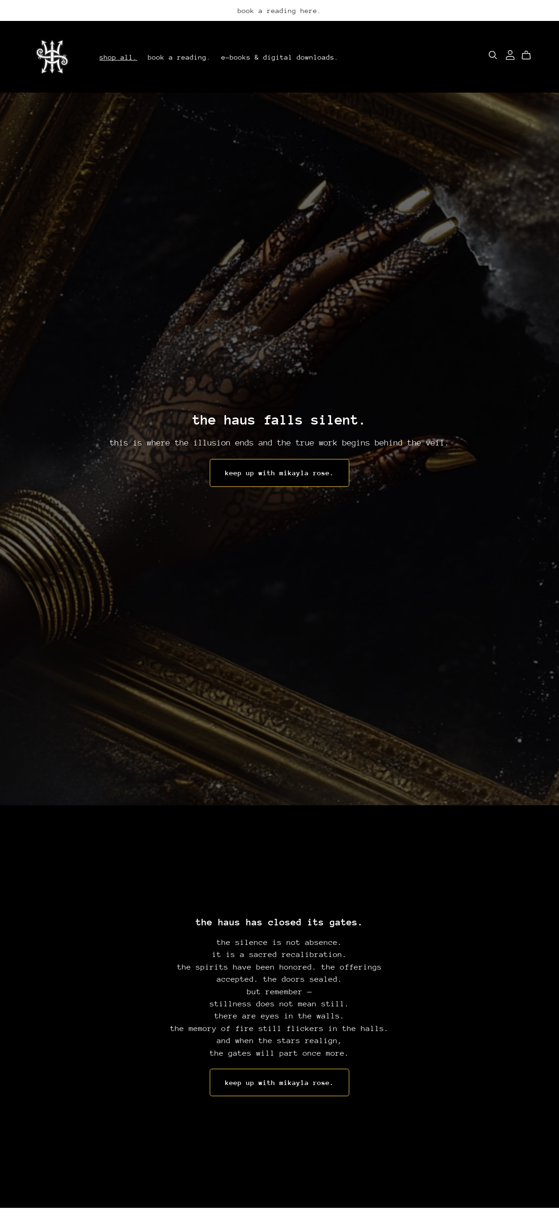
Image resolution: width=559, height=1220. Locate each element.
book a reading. (179, 57)
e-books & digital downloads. (280, 57)
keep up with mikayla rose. (279, 473)
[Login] (510, 54)
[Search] (493, 55)
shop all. (118, 57)
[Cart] (530, 55)
